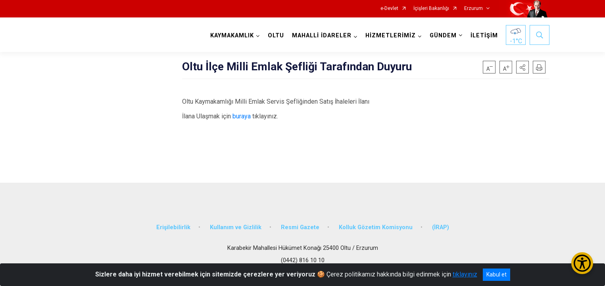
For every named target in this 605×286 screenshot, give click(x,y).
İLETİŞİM (484, 35)
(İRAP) (440, 227)
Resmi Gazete (300, 227)
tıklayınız (465, 274)
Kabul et (496, 274)
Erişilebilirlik (173, 227)
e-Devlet (389, 8)
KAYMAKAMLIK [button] (232, 35)
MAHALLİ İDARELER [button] (321, 35)
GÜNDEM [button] (443, 35)
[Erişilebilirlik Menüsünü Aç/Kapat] (582, 263)
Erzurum (473, 8)
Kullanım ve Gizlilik (235, 227)
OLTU (276, 35)
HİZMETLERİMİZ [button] (390, 35)
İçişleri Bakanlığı (431, 8)
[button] (522, 67)
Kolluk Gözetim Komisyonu (376, 227)
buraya (241, 116)
